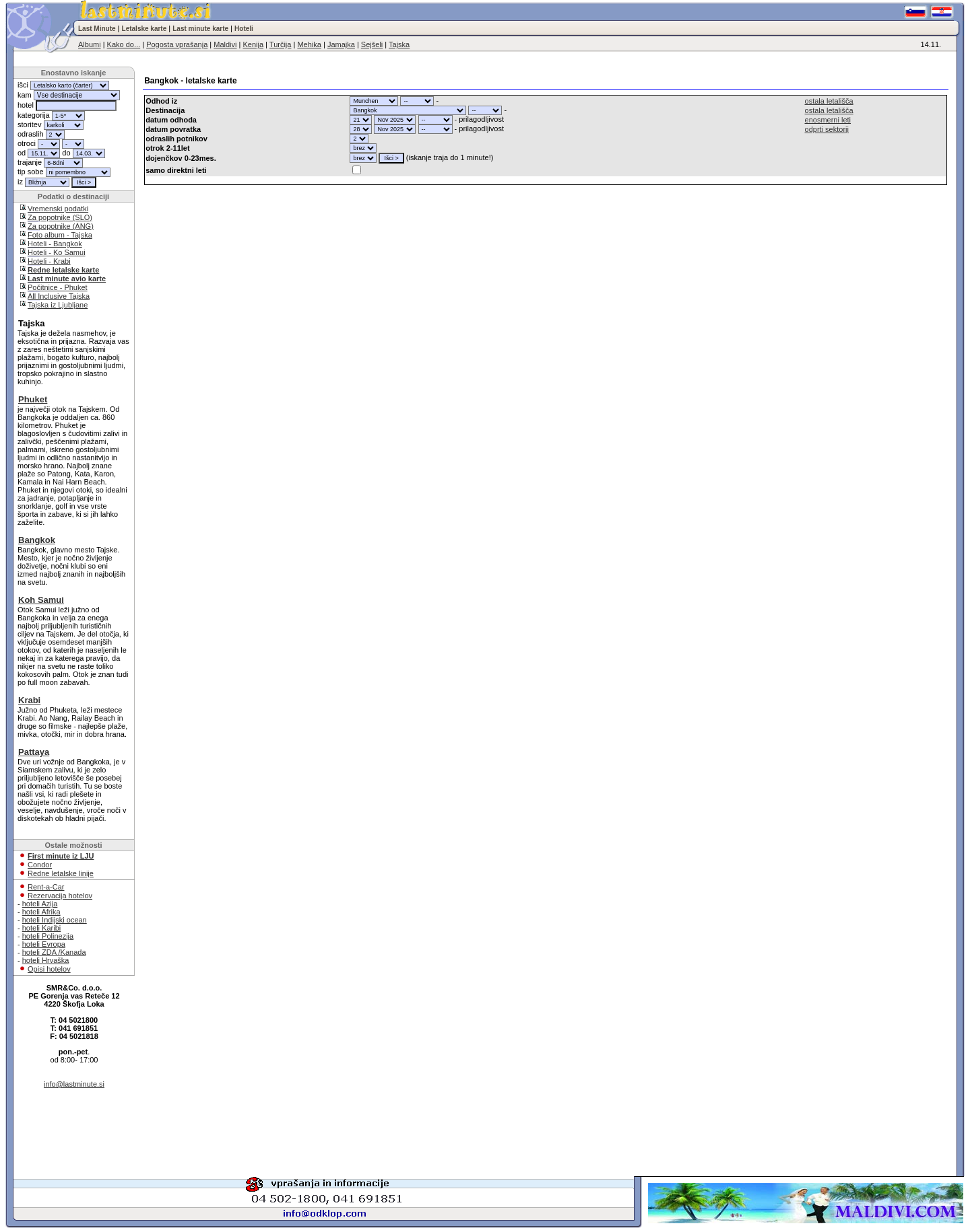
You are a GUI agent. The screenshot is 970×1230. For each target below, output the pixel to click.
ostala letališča (829, 101)
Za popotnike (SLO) (60, 217)
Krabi (29, 700)
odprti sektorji (827, 129)
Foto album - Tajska (60, 235)
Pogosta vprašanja (176, 44)
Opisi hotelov (49, 969)
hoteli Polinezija (47, 936)
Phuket (32, 399)
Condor (40, 865)
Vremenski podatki (58, 209)
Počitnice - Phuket (58, 287)
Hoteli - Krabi (49, 261)
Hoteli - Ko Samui (57, 252)
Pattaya (33, 752)
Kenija (253, 44)
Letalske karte (144, 28)
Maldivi (225, 44)
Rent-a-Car (46, 887)
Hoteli (243, 28)
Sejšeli (372, 44)
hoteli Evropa (43, 944)
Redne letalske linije (61, 873)
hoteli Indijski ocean (54, 920)
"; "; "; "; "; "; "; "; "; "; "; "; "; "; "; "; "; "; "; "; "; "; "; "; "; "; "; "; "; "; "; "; (374, 101)
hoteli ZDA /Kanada (54, 952)
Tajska (399, 44)
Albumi (89, 44)
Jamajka (341, 44)
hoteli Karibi (41, 928)
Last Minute (97, 28)
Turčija (280, 44)
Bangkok (36, 540)
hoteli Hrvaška (45, 960)
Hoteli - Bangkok (55, 244)
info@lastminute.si (74, 1084)
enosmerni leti (828, 120)
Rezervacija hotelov (60, 896)
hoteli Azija (40, 904)
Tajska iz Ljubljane (58, 305)
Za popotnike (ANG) (61, 226)
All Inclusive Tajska (59, 296)
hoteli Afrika (41, 912)
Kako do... (124, 44)
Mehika (309, 44)
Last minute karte (200, 28)
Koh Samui (41, 600)
